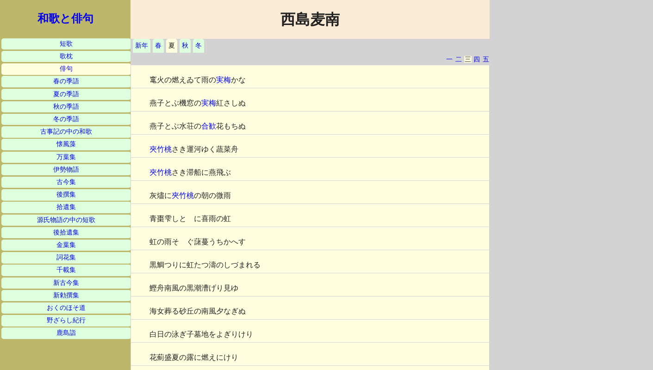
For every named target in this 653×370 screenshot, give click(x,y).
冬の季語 (66, 119)
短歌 (66, 43)
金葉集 (66, 244)
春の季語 (66, 81)
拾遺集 (66, 207)
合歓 (208, 126)
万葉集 (66, 157)
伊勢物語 (66, 169)
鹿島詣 (66, 332)
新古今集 (66, 282)
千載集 (66, 269)
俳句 (66, 68)
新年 (141, 45)
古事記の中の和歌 (66, 131)
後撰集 (66, 194)
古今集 (66, 182)
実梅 (223, 80)
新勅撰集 (66, 295)
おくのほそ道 (66, 307)
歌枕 (66, 56)
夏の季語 (66, 94)
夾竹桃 (160, 149)
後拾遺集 (66, 232)
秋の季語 (66, 106)
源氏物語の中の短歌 (66, 219)
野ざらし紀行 (66, 320)
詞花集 (66, 257)
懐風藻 (66, 144)
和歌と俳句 (65, 18)
